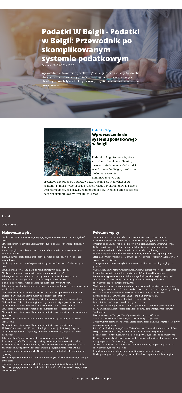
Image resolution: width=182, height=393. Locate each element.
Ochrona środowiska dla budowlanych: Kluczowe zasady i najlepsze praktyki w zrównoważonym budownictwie (133, 346)
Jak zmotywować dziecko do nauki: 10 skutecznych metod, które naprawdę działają (136, 289)
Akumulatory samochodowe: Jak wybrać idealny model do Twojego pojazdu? (132, 253)
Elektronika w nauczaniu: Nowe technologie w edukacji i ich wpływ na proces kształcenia (41, 320)
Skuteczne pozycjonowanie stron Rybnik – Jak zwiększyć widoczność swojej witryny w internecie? (45, 369)
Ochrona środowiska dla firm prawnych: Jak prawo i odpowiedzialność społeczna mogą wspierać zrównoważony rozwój (135, 340)
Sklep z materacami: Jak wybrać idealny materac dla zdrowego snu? (128, 331)
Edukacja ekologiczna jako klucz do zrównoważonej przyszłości (35, 338)
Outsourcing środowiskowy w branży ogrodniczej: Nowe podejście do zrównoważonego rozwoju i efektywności (129, 281)
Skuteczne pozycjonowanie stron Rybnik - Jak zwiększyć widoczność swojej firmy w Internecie (45, 359)
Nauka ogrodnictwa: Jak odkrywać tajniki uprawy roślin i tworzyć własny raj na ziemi (42, 265)
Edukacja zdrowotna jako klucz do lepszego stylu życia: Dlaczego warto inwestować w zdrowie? (45, 288)
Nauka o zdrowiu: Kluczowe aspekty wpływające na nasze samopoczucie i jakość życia (43, 239)
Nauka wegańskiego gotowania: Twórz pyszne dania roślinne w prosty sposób (133, 305)
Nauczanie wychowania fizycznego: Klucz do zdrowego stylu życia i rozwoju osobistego (41, 333)
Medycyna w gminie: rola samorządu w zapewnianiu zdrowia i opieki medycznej (134, 286)
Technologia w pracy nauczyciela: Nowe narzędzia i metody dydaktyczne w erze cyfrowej (43, 353)
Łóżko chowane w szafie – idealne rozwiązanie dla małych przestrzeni (129, 292)
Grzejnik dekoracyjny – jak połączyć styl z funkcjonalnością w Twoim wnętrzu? (133, 243)
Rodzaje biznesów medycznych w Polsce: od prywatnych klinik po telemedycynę (134, 334)
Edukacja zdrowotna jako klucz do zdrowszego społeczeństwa (34, 279)
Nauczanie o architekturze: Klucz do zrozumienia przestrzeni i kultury (38, 305)
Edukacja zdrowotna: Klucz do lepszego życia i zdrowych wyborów (36, 282)
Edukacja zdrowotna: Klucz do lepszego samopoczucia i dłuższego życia (39, 276)
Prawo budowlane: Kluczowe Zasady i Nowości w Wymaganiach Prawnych (131, 240)
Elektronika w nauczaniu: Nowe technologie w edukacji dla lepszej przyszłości (42, 328)
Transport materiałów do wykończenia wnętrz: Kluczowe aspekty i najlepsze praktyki (133, 265)
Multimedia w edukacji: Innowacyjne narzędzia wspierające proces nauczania (42, 302)
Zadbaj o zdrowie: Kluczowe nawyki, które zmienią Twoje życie (125, 318)
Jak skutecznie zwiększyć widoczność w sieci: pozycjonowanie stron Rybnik (41, 347)
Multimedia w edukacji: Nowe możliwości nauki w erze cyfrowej (34, 295)
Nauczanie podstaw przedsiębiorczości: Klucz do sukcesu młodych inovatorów (42, 299)
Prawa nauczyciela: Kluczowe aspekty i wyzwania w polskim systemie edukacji (42, 341)
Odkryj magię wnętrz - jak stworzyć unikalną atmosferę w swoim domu (130, 247)
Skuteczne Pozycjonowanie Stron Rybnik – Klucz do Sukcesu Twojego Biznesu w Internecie (43, 245)
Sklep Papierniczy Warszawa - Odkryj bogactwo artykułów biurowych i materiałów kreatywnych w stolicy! (135, 258)
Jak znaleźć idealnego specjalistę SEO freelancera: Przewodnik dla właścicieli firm (135, 328)
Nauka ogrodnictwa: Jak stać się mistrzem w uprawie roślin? (33, 273)
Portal (23, 4)
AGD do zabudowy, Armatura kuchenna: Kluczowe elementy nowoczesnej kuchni (134, 269)
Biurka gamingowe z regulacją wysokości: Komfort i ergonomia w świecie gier (133, 354)
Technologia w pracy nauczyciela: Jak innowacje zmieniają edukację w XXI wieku (43, 364)
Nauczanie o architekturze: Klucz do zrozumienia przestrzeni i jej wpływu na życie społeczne (44, 314)
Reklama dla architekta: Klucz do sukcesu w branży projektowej (125, 250)
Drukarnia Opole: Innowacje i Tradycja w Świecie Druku (121, 299)
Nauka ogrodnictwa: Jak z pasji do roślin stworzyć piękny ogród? (35, 269)
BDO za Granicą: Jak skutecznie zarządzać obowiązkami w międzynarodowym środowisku (133, 310)
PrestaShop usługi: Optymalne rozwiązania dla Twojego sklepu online (129, 273)
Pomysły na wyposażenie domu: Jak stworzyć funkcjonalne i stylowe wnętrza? (133, 276)
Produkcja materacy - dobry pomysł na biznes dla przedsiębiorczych (128, 351)
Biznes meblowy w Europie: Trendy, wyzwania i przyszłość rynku (126, 315)
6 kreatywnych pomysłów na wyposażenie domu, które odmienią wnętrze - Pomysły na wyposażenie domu (136, 323)
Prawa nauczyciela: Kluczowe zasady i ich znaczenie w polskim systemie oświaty (43, 344)
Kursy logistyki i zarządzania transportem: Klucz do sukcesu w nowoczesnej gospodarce (41, 258)
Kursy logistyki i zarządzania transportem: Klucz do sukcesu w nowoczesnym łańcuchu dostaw (42, 252)
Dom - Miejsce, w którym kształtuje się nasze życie (119, 302)
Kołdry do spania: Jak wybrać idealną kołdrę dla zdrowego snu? (125, 295)
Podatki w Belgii (102, 130)
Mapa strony (10, 224)
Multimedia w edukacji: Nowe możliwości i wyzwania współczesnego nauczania (43, 292)
